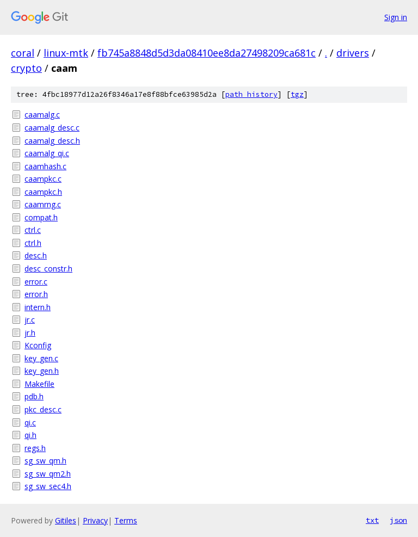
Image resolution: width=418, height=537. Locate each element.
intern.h (37, 307)
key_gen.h (41, 371)
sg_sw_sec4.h (47, 486)
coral (22, 52)
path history (251, 94)
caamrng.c (42, 204)
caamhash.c (45, 166)
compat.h (41, 217)
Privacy (95, 520)
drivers (352, 52)
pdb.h (34, 396)
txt (372, 520)
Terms (125, 520)
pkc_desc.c (43, 409)
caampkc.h (43, 192)
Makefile (39, 384)
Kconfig (37, 345)
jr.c (29, 319)
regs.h (35, 448)
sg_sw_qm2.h (47, 473)
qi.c (30, 422)
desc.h (35, 255)
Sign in (395, 17)
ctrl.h (32, 243)
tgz (297, 94)
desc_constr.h (48, 268)
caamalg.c (42, 114)
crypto (26, 68)
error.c (35, 281)
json (398, 520)
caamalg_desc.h (52, 140)
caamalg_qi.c (46, 153)
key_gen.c (41, 358)
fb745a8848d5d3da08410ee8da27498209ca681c (206, 52)
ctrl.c (32, 230)
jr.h (29, 333)
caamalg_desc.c (51, 127)
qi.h (30, 435)
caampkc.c (43, 179)
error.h (36, 294)
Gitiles (65, 520)
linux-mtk (66, 52)
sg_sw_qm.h (45, 460)
